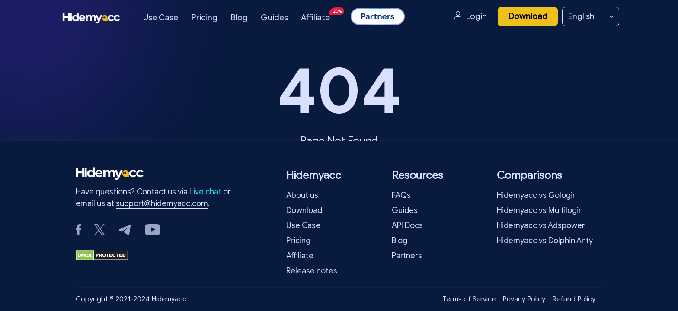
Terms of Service (469, 299)
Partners (407, 255)
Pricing (204, 17)
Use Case (160, 17)
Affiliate (321, 14)
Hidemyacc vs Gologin (537, 195)
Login (470, 16)
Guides (274, 17)
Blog (239, 17)
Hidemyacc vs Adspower (541, 225)
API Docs (407, 225)
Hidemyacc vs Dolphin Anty (545, 240)
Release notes (311, 271)
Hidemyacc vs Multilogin (540, 210)
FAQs (401, 195)
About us (302, 195)
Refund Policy (573, 299)
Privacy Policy (523, 299)
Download (527, 16)
